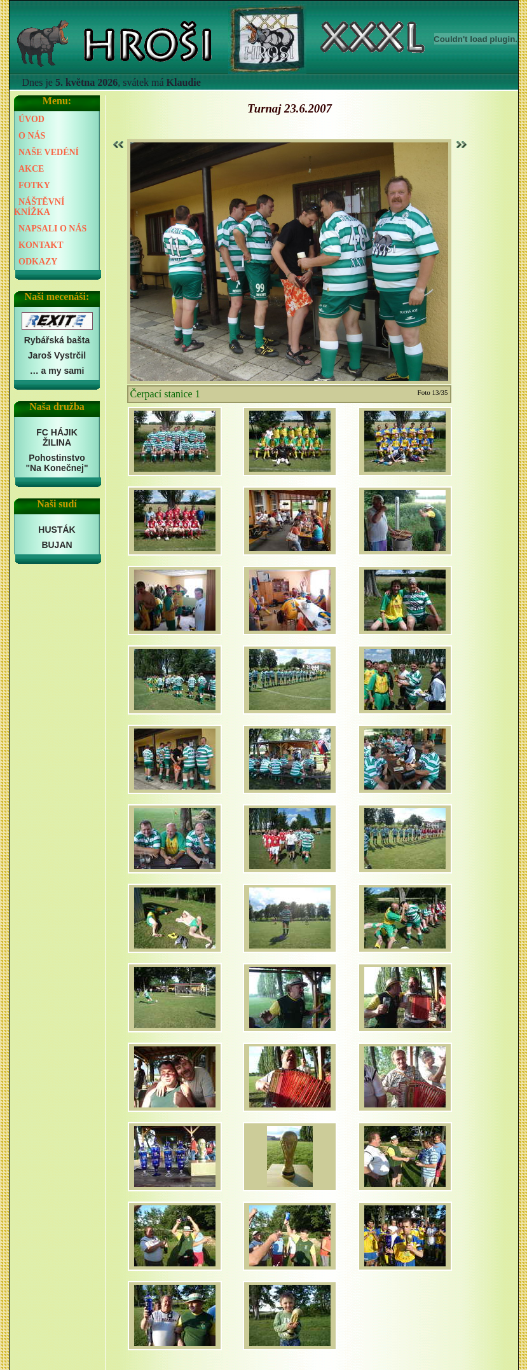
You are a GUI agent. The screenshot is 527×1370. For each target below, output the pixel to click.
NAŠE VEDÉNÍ (48, 152)
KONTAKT (41, 245)
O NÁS (31, 135)
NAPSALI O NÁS (52, 228)
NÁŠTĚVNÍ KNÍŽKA (39, 207)
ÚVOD (31, 119)
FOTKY (34, 185)
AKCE (31, 169)
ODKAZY (37, 261)
